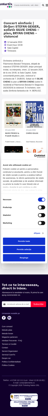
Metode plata (7, 330)
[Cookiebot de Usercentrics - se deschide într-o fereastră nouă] (34, 156)
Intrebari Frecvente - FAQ (12, 340)
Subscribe (38, 304)
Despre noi (6, 358)
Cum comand (7, 326)
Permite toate (24, 241)
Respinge (24, 258)
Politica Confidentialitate (11, 362)
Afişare (37, 233)
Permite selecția (24, 249)
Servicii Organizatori (10, 351)
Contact (5, 347)
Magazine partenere (10, 337)
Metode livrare (7, 333)
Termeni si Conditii (9, 344)
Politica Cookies (8, 365)
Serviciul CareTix (8, 355)
